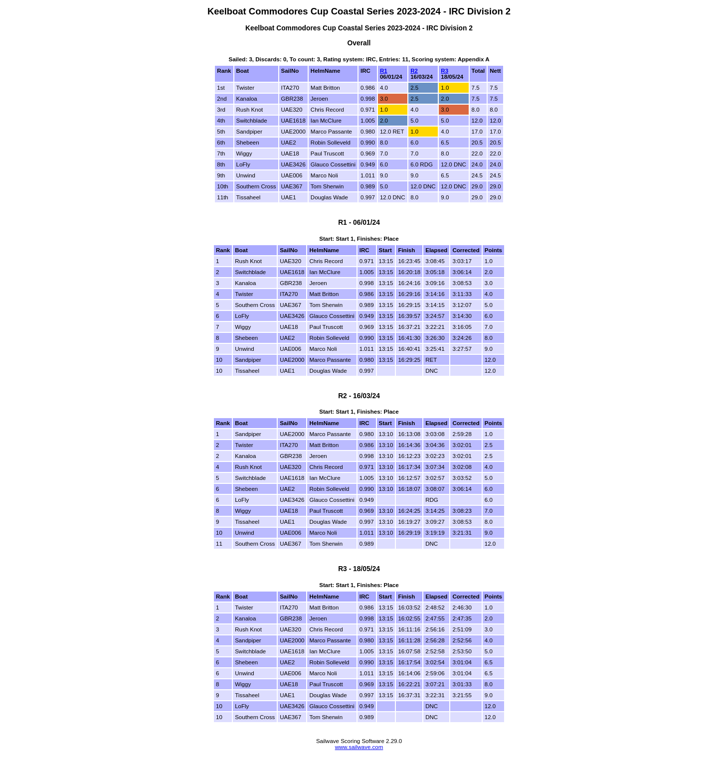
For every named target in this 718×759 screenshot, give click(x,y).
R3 (444, 71)
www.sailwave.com (359, 747)
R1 (383, 71)
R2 (414, 71)
